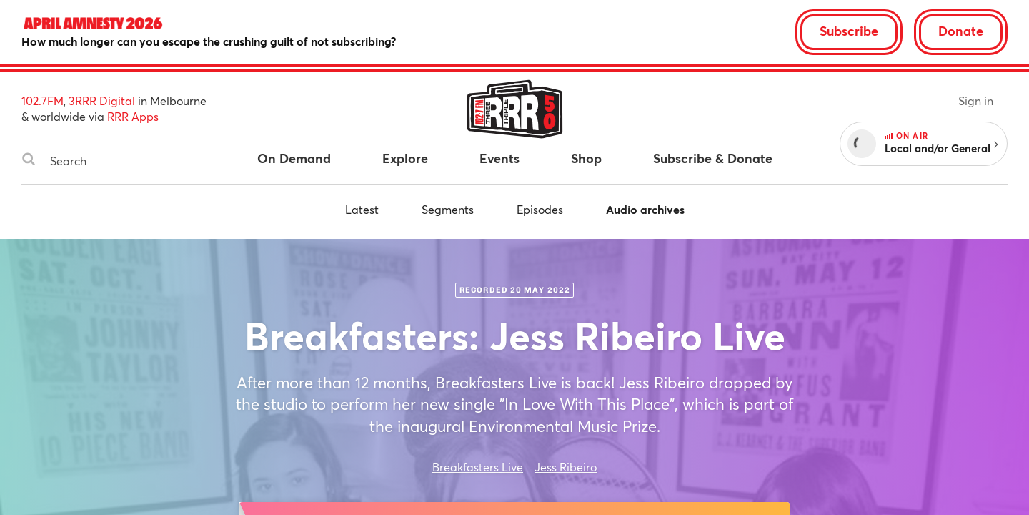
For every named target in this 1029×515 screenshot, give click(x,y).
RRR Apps (133, 116)
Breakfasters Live (477, 466)
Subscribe (849, 30)
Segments (448, 209)
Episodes (540, 209)
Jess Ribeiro (566, 466)
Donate (960, 30)
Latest (362, 209)
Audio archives (645, 209)
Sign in (975, 100)
